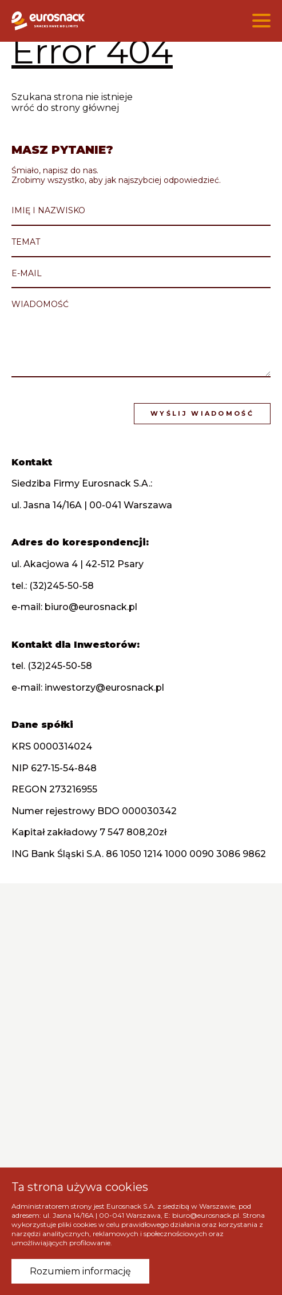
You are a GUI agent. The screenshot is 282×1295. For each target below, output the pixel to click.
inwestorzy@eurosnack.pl (105, 687)
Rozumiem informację (80, 1271)
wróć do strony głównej (65, 107)
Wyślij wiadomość (203, 413)
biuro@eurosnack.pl (92, 606)
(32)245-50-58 (62, 585)
